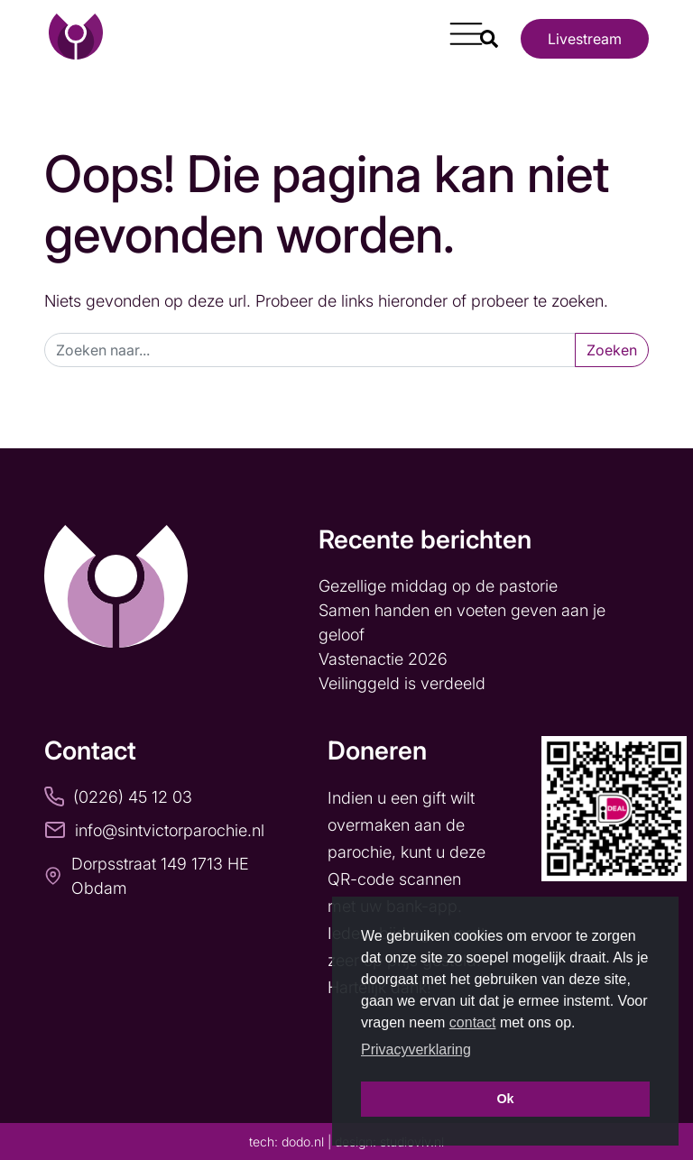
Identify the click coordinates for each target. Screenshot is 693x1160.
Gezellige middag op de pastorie (438, 585)
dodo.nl (303, 1141)
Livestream (585, 39)
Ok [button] (504, 1098)
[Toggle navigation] (459, 27)
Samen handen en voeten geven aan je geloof (462, 622)
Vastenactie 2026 (383, 658)
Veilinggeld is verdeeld (402, 683)
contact (472, 1022)
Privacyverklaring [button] (416, 1049)
